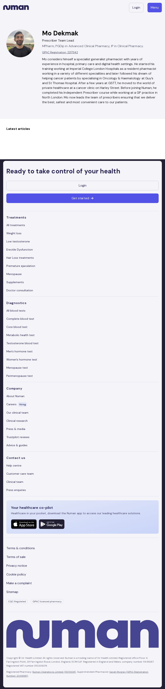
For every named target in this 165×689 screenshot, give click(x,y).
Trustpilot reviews (17, 437)
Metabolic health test (20, 335)
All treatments (15, 225)
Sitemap (12, 592)
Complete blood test (20, 319)
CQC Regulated (17, 601)
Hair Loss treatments (20, 257)
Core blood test (16, 327)
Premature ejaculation (20, 266)
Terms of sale (16, 557)
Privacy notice (16, 566)
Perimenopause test (19, 376)
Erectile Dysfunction (19, 249)
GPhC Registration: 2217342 (60, 52)
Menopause (14, 274)
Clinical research (17, 421)
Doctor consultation (19, 290)
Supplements (15, 282)
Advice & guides (16, 445)
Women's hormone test (21, 359)
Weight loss (13, 233)
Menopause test (17, 367)
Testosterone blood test (22, 343)
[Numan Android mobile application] (51, 524)
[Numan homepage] (16, 7)
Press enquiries (16, 490)
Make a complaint (19, 583)
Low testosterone (18, 241)
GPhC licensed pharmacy (47, 601)
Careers (16, 404)
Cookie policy (16, 574)
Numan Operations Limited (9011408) (54, 671)
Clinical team (14, 482)
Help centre (13, 465)
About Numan (15, 396)
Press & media (15, 429)
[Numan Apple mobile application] (24, 524)
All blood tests (15, 310)
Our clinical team (17, 412)
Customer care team (20, 473)
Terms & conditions (20, 548)
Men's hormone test (19, 351)
